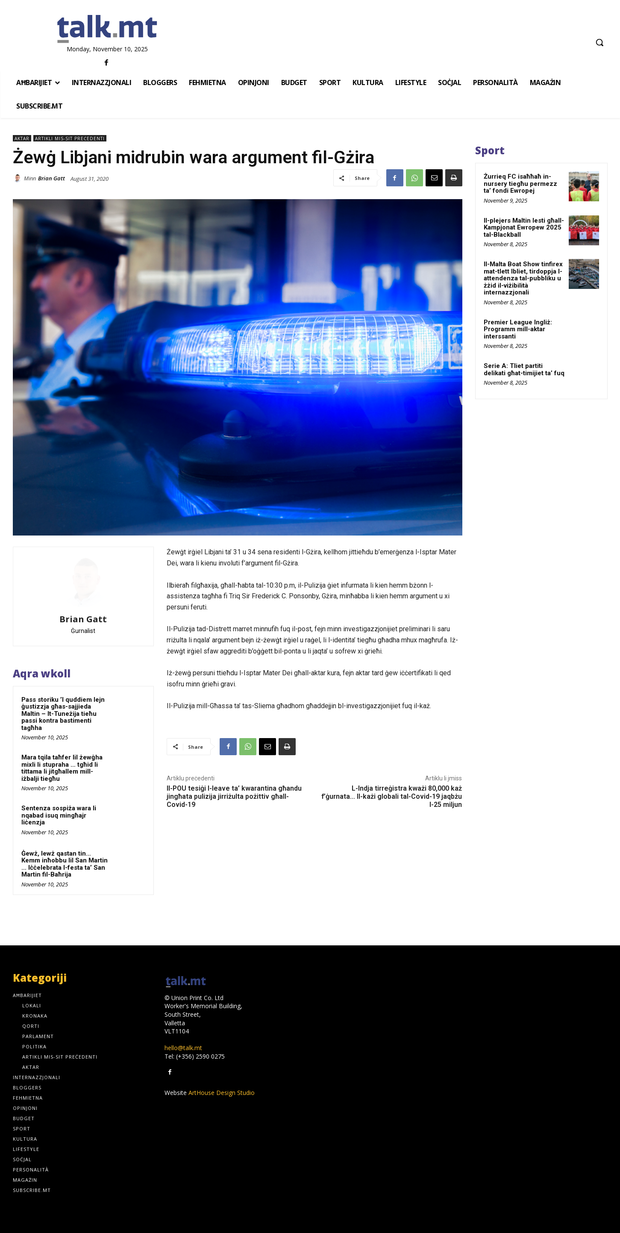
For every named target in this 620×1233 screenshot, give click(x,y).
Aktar (22, 138)
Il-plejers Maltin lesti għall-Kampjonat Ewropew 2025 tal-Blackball (524, 227)
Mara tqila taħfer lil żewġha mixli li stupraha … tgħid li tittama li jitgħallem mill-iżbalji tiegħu (62, 768)
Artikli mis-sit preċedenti (69, 138)
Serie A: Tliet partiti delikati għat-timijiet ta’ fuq (524, 369)
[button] (599, 42)
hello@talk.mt (183, 1048)
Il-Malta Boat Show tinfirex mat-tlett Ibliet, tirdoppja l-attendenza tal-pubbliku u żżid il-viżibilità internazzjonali (523, 278)
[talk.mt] (107, 29)
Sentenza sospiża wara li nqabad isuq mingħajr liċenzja (58, 815)
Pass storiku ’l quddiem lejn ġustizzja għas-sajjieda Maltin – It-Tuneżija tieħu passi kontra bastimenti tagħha (63, 714)
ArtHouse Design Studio (221, 1093)
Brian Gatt (51, 178)
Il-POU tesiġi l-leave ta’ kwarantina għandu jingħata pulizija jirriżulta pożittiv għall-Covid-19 (234, 796)
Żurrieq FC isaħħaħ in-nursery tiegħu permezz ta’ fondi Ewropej (520, 183)
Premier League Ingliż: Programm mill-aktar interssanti (518, 329)
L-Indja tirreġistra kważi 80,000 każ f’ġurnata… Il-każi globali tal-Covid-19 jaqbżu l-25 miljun (391, 796)
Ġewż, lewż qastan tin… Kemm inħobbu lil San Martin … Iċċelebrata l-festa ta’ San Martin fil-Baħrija (64, 864)
